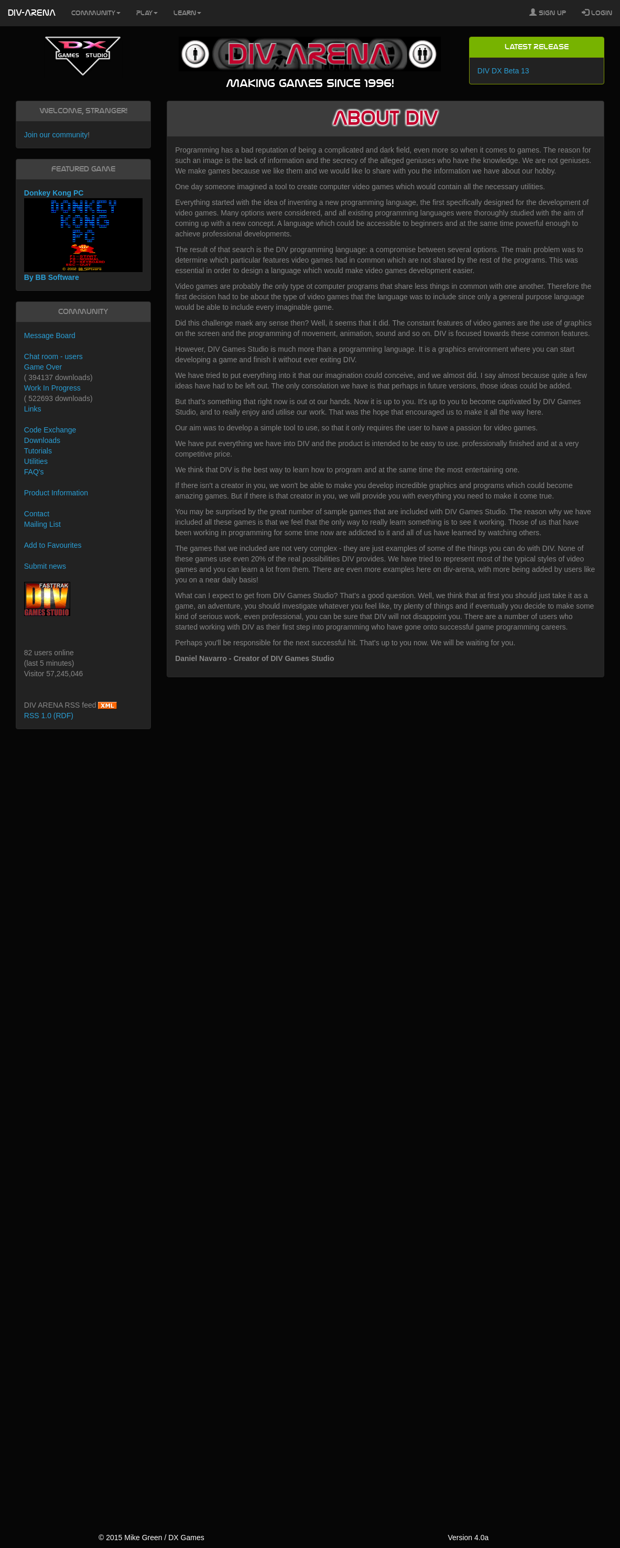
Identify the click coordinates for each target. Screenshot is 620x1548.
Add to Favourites (53, 545)
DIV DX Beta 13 (503, 71)
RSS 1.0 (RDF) (48, 715)
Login (597, 12)
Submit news (45, 566)
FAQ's (34, 472)
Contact (36, 514)
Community (96, 13)
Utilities (36, 461)
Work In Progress (52, 388)
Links (32, 409)
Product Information (56, 493)
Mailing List (42, 524)
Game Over (43, 367)
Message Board (49, 335)
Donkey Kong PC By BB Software (83, 235)
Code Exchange (50, 430)
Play (147, 13)
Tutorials (38, 451)
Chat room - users (53, 356)
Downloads (42, 440)
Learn (187, 13)
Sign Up (547, 12)
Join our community (56, 135)
